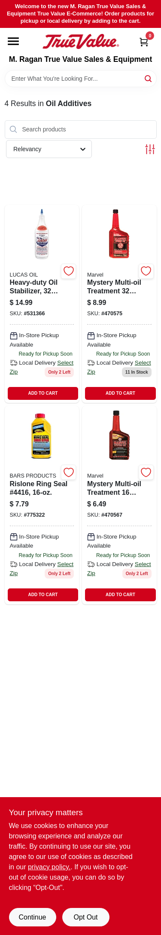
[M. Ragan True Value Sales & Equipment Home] (80, 41)
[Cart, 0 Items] (144, 41)
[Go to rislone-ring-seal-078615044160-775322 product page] (42, 505)
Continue (32, 917)
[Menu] (13, 41)
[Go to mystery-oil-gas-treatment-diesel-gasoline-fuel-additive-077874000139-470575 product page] (119, 304)
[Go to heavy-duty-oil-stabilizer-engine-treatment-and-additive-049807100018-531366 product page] (42, 304)
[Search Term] (81, 78)
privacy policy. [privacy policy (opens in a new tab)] (49, 867)
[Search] (149, 78)
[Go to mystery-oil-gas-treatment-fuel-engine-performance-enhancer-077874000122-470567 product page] (119, 505)
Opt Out (85, 917)
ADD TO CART (43, 393)
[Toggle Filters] (150, 149)
